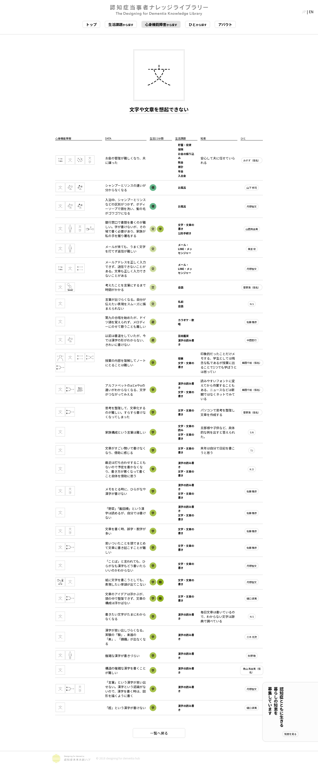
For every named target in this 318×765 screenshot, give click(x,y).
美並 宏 (252, 249)
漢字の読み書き (186, 342)
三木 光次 (252, 637)
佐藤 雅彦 (252, 322)
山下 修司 (252, 187)
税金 (180, 162)
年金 (180, 171)
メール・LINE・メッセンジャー (185, 249)
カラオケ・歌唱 (186, 322)
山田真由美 (252, 229)
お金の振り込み (186, 156)
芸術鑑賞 (183, 336)
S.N (252, 432)
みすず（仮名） (251, 160)
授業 (180, 358)
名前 (180, 301)
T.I (251, 450)
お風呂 (182, 187)
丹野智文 (252, 206)
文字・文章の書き (186, 227)
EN (311, 11)
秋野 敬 (252, 655)
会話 (180, 287)
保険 (180, 149)
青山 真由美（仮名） (252, 670)
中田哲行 (252, 340)
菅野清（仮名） (251, 287)
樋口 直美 (252, 598)
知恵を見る (305, 734)
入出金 (182, 176)
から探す (120, 24)
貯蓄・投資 (184, 145)
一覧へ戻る (159, 733)
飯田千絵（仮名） (252, 362)
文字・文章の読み (186, 428)
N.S (252, 304)
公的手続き (184, 233)
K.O (252, 469)
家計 (180, 167)
